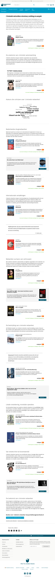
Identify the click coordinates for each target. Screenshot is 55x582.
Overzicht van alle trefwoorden (11, 520)
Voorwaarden (4, 546)
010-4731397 (51, 9)
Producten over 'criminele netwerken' (14, 517)
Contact (3, 544)
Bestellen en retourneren (7, 548)
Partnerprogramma (6, 557)
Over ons (4, 542)
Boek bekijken (18, 43)
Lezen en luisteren (6, 550)
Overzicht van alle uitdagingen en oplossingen (25, 520)
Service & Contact (25, 569)
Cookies (37, 567)
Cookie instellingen (44, 567)
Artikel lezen (42, 168)
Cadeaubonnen (19, 546)
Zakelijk (17, 539)
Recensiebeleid (5, 555)
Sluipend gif (11, 355)
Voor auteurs (4, 553)
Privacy (33, 567)
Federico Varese (17, 71)
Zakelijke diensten (19, 542)
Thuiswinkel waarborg (9, 567)
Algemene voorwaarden (20, 567)
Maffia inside (39, 233)
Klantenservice (5, 539)
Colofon (27, 567)
